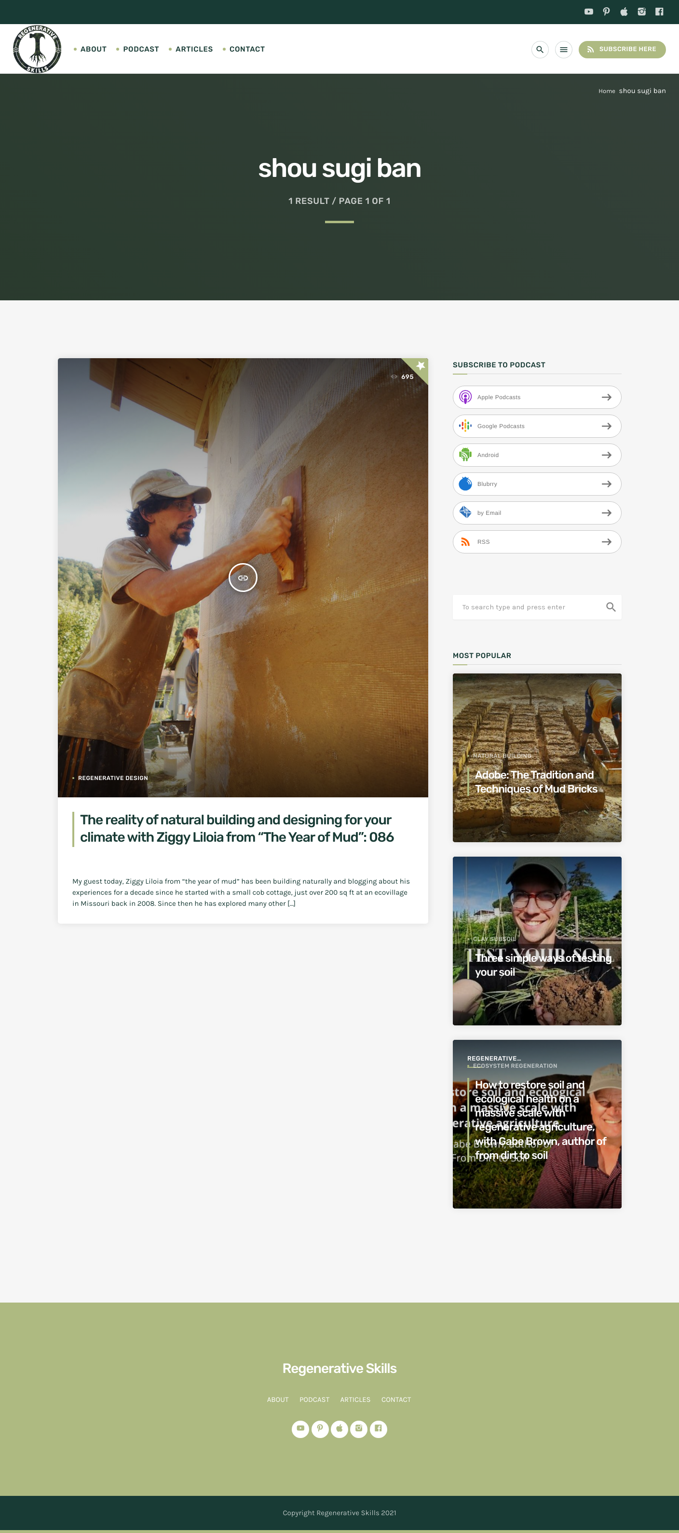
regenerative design (113, 778)
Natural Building (502, 756)
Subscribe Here (621, 49)
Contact (247, 49)
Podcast (141, 49)
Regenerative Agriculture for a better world (500, 1059)
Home (606, 91)
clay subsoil (494, 939)
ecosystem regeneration (515, 1065)
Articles (194, 49)
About (94, 49)
